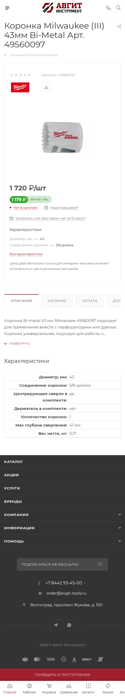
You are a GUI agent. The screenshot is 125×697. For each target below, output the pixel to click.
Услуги (12, 488)
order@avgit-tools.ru (66, 593)
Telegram (55, 625)
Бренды (13, 501)
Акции (11, 475)
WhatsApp (69, 625)
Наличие (57, 301)
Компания (16, 515)
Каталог (13, 462)
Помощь (14, 541)
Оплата (90, 301)
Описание (21, 301)
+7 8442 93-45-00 (64, 583)
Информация (19, 528)
